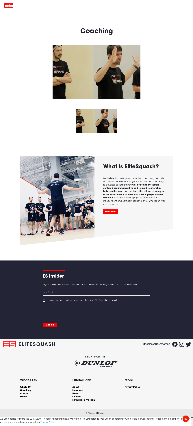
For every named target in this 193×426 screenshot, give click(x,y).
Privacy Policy (47, 422)
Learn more (110, 212)
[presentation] (63, 311)
